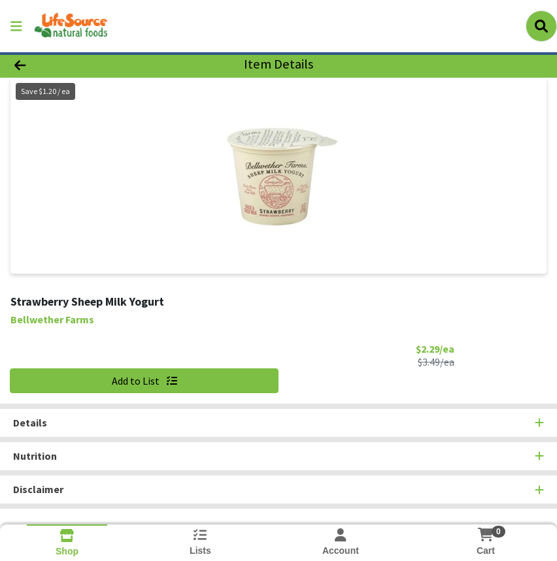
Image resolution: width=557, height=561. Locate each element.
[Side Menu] (16, 26)
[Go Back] (77, 64)
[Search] (541, 26)
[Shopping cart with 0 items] (485, 534)
